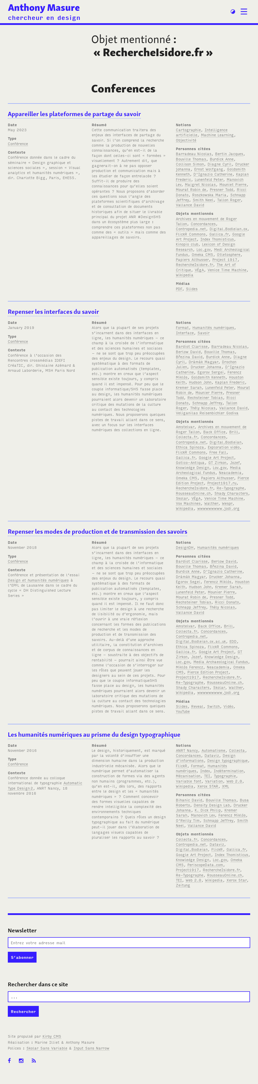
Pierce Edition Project (207, 671)
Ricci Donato (227, 601)
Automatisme (213, 750)
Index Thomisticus (217, 238)
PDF (179, 288)
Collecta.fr (186, 436)
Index (205, 770)
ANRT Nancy (187, 750)
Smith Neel (203, 199)
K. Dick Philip (208, 809)
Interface (185, 332)
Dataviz (212, 755)
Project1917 (187, 676)
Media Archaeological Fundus (221, 661)
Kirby (52, 1036)
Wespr (227, 503)
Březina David (189, 356)
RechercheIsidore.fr (194, 264)
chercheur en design (44, 17)
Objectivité (186, 140)
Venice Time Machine (227, 269)
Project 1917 (224, 259)
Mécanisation (188, 775)
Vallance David (190, 204)
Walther (211, 503)
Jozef (235, 462)
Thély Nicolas (202, 407)
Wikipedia (185, 274)
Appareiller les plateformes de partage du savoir (74, 114)
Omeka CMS (202, 254)
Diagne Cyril (220, 163)
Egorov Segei (188, 581)
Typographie (225, 775)
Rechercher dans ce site (38, 984)
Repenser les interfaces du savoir (53, 312)
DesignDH (185, 547)
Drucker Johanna (206, 366)
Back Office (214, 431)
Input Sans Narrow (91, 1047)
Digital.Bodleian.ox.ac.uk (201, 641)
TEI (207, 775)
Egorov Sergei (211, 371)
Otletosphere (228, 254)
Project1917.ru (221, 482)
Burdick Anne (222, 158)
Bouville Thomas (191, 158)
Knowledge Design (192, 467)
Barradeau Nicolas (193, 153)
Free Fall (217, 452)
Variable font (188, 780)
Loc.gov (203, 249)
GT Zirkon (217, 462)
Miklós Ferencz (189, 666)
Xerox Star (237, 879)
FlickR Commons (191, 233)
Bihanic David (189, 799)
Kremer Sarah (189, 387)
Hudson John (200, 382)
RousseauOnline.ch (193, 493)
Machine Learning (217, 134)
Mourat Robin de (191, 189)
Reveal (197, 706)
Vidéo (228, 706)
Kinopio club (187, 244)
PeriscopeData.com (205, 864)
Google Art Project (216, 457)
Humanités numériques (213, 327)
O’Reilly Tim (188, 820)
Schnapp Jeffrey (207, 402)
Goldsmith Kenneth (208, 377)
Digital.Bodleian (225, 441)
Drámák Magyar (203, 361)
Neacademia (230, 472)
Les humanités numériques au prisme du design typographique (94, 734)
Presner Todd (221, 189)
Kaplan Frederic (230, 382)
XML (225, 786)
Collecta (237, 750)
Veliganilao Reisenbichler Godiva (207, 412)
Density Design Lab (212, 804)
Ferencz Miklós (217, 581)
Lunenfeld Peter (209, 179)
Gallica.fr (219, 233)
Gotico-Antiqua (190, 462)
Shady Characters (231, 493)
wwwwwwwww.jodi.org (218, 508)
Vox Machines (188, 503)
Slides (192, 288)
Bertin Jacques (229, 153)
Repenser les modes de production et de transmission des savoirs (97, 531)
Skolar (182, 498)
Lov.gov (219, 467)
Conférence (18, 143)
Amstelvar (185, 426)
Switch (213, 706)
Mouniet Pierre (232, 184)
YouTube (183, 711)
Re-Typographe (230, 487)
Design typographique (227, 760)
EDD (233, 641)
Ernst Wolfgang (208, 168)
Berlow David (188, 351)
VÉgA (199, 269)
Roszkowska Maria (209, 194)
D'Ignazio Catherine (213, 174)
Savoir (204, 332)
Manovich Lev (203, 814)
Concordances (203, 223)
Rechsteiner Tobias (205, 397)
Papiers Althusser (192, 259)
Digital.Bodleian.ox (228, 228)
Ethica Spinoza (190, 447)
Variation (214, 780)
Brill (233, 431)
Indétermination (228, 770)
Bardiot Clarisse (192, 346)
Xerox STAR (207, 786)
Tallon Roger (229, 199)
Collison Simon (190, 163)
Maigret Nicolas (200, 184)
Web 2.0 (234, 780)
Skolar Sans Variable (46, 1047)
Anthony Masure (44, 7)
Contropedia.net (191, 228)
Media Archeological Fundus (208, 470)
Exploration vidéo (224, 447)
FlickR (181, 765)
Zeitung (183, 885)
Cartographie (188, 129)
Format (182, 327)
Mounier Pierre (209, 392)
